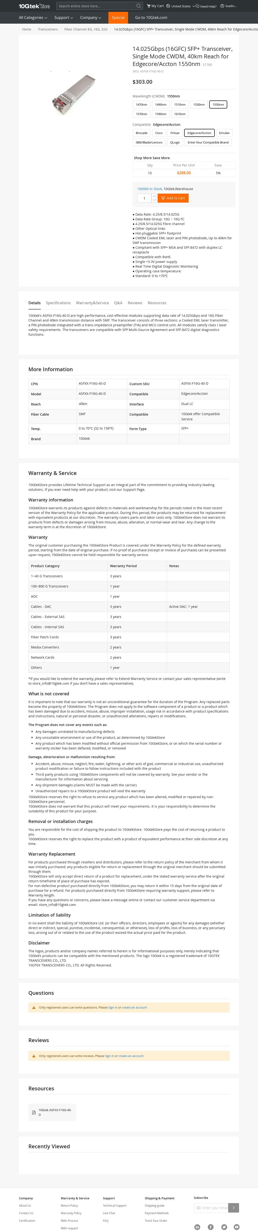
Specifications (58, 302)
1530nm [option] (199, 104)
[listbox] (184, 110)
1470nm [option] (141, 104)
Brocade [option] (141, 133)
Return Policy (69, 1205)
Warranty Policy (71, 1213)
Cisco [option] (159, 133)
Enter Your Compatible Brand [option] (208, 142)
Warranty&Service (92, 302)
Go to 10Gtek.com (151, 17)
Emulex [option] (224, 133)
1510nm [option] (180, 104)
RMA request (69, 1228)
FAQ (105, 1220)
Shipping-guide (155, 1205)
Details (34, 302)
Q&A (118, 302)
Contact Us (26, 1213)
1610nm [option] (180, 114)
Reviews (135, 302)
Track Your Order (156, 1220)
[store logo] (34, 6)
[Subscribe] (233, 1208)
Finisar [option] (175, 133)
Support (61, 17)
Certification (27, 1220)
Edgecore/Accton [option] (199, 133)
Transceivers (48, 29)
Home (26, 29)
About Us (25, 1205)
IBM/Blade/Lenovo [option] (149, 142)
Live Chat (109, 1213)
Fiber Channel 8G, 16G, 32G (85, 29)
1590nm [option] (160, 114)
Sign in (112, 1007)
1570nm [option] (141, 114)
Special (118, 17)
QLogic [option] (175, 142)
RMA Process (69, 1220)
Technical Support (114, 1205)
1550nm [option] (218, 104)
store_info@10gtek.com (50, 683)
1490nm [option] (160, 104)
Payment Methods (157, 1213)
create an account (134, 1007)
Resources (157, 302)
